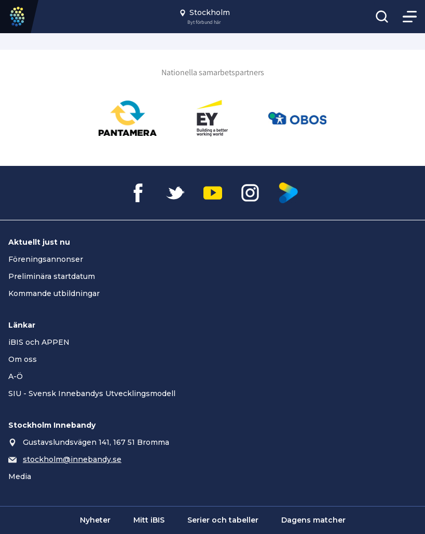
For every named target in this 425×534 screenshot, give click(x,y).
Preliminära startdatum (51, 276)
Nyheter (95, 520)
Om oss (22, 359)
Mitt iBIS (148, 520)
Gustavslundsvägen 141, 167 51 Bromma (96, 442)
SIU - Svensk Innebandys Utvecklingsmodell (91, 393)
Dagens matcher (313, 520)
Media (19, 476)
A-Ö (15, 376)
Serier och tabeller (222, 520)
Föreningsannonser (45, 259)
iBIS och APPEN (39, 342)
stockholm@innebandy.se (72, 459)
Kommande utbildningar (54, 293)
